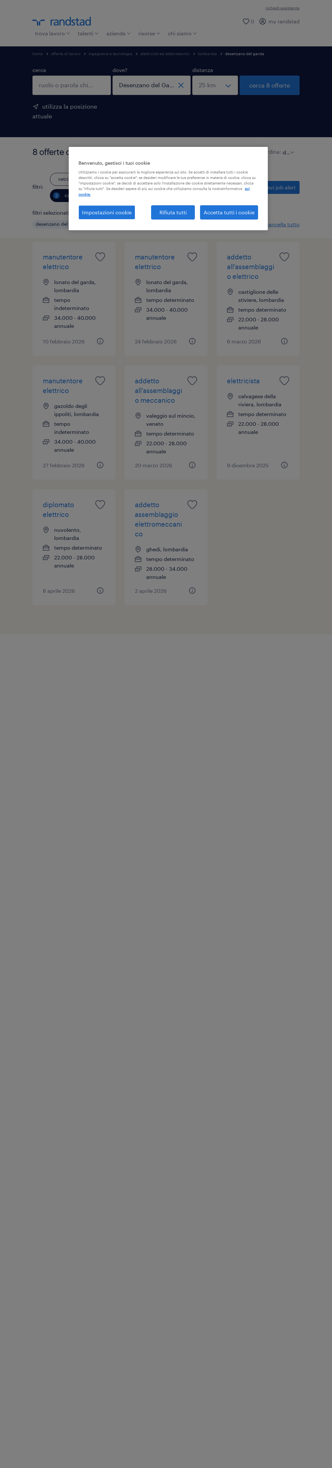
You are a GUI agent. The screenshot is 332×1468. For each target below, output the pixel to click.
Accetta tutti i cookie (229, 212)
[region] (168, 188)
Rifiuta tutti (173, 212)
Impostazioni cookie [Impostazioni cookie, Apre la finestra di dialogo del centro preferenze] (107, 212)
